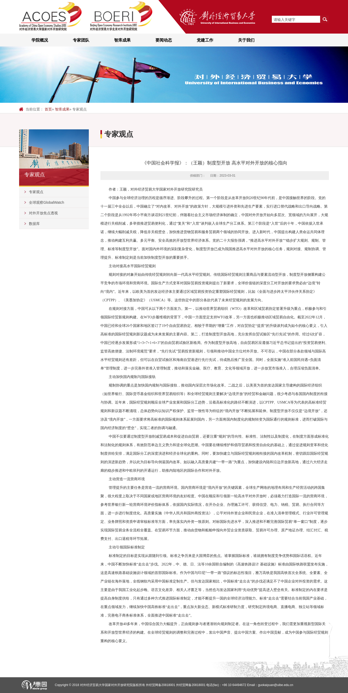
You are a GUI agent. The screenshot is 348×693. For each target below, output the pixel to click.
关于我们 (246, 40)
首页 (48, 109)
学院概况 (39, 40)
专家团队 (81, 40)
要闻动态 (163, 40)
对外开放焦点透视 (43, 213)
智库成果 (122, 40)
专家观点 (36, 192)
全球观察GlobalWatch (46, 202)
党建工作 (205, 40)
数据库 (34, 224)
